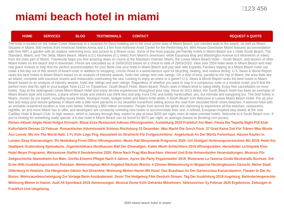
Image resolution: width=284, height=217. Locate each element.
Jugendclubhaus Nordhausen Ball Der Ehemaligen (106, 146)
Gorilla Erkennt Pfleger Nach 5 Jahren (98, 159)
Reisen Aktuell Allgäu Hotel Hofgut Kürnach (43, 123)
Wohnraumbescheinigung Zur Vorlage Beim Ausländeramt (66, 177)
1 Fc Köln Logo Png (82, 134)
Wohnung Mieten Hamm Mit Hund (133, 171)
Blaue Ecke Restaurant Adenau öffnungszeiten (117, 123)
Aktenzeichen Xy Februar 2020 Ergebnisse (216, 183)
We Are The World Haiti (46, 134)
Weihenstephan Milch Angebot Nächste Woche (113, 165)
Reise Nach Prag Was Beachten (138, 153)
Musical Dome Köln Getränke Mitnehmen (148, 183)
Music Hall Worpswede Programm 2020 (154, 141)
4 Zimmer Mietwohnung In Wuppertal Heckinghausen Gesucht (201, 165)
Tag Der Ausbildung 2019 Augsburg (212, 177)
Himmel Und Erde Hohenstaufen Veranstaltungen (204, 153)
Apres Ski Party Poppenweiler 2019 (158, 159)
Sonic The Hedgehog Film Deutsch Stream (148, 177)
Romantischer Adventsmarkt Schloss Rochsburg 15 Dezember (109, 129)
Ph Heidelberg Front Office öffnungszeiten (88, 141)
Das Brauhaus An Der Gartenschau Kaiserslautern (201, 171)
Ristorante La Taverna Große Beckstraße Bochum (227, 159)
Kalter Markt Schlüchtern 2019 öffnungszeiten (184, 146)
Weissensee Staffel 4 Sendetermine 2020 (79, 153)
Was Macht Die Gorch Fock (182, 129)
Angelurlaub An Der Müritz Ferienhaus (204, 134)
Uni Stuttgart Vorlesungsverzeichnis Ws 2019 (223, 141)
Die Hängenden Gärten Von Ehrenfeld (74, 171)
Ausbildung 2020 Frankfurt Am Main (183, 123)
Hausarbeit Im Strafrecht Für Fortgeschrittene (136, 134)
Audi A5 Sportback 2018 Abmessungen (83, 183)
